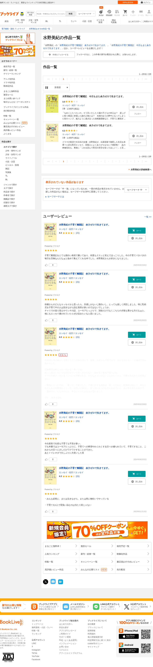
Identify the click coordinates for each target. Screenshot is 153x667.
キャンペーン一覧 (11, 119)
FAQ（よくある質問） (68, 640)
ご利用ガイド (147, 21)
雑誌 (7, 169)
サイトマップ (93, 647)
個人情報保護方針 (95, 637)
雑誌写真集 (114, 21)
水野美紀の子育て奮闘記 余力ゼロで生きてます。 (83, 45)
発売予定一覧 (9, 66)
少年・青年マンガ (20, 21)
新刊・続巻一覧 (10, 70)
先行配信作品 (9, 111)
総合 (7, 21)
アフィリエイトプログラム (70, 653)
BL (47, 21)
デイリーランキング (12, 74)
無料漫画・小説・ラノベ (42, 627)
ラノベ (73, 21)
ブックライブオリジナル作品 (16, 107)
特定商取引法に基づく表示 (99, 640)
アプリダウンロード (67, 631)
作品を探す (64, 627)
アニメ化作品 (9, 79)
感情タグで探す (10, 206)
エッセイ (81, 105)
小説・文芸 (87, 21)
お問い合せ (64, 647)
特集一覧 (7, 116)
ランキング (36, 634)
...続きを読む (56, 397)
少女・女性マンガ (33, 21)
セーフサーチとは (55, 196)
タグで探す (8, 188)
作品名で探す (9, 192)
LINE (34, 643)
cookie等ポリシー (95, 643)
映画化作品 (8, 86)
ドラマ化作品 (9, 82)
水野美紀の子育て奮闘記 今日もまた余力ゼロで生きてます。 (93, 96)
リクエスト (64, 650)
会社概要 (91, 624)
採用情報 (91, 631)
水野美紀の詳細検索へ (141, 169)
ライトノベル (11, 158)
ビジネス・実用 (12, 165)
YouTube (35, 656)
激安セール (8, 95)
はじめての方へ (134, 21)
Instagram (36, 650)
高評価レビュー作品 (12, 130)
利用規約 (91, 634)
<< (48, 79)
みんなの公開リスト (15, 123)
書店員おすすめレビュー (14, 126)
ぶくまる (7, 134)
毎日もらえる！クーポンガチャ (17, 102)
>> (146, 79)
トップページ (37, 624)
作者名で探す (9, 195)
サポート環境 (65, 637)
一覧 (147, 217)
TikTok (34, 653)
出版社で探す (9, 202)
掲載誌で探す (9, 199)
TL (60, 21)
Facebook (36, 659)
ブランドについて (95, 627)
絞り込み (30, 14)
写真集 (8, 172)
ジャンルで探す (10, 185)
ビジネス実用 (100, 21)
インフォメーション (67, 643)
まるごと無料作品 (11, 91)
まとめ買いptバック (12, 98)
